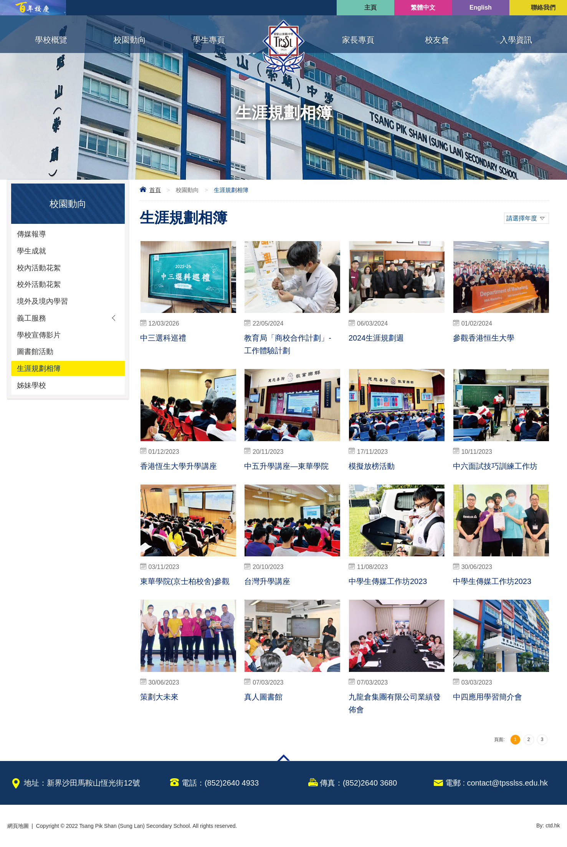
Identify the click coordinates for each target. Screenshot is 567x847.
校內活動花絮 (40, 269)
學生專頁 (209, 39)
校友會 (437, 39)
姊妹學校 (32, 389)
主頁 (370, 7)
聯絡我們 (543, 7)
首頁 (155, 190)
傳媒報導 (32, 234)
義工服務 (32, 320)
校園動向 (130, 39)
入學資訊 (516, 39)
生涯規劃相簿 (40, 372)
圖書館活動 (36, 355)
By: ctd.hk (548, 826)
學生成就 (32, 251)
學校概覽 (51, 39)
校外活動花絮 (40, 286)
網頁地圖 (18, 826)
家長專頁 (358, 39)
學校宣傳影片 (40, 338)
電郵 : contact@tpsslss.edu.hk (496, 783)
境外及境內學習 (44, 303)
